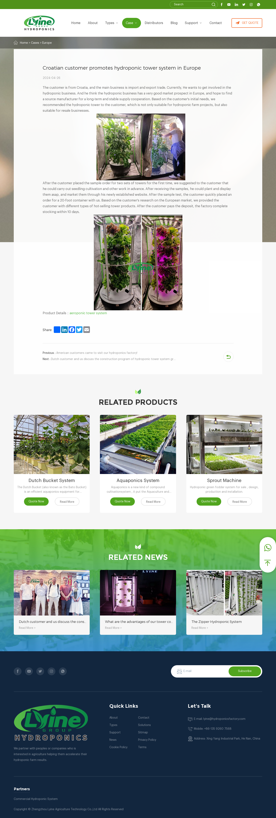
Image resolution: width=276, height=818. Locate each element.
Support (193, 23)
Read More (67, 501)
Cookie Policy (118, 747)
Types (113, 725)
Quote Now (36, 501)
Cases (35, 42)
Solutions (144, 725)
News (113, 740)
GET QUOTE (246, 23)
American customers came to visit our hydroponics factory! (90, 353)
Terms (142, 747)
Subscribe (245, 671)
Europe (47, 42)
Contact (216, 23)
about (93, 23)
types (111, 23)
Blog (174, 23)
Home (75, 23)
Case (131, 23)
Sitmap (143, 732)
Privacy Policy (147, 740)
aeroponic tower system (88, 313)
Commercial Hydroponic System (36, 799)
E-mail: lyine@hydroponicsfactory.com (219, 719)
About (113, 717)
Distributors (154, 23)
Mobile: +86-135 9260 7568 (212, 728)
